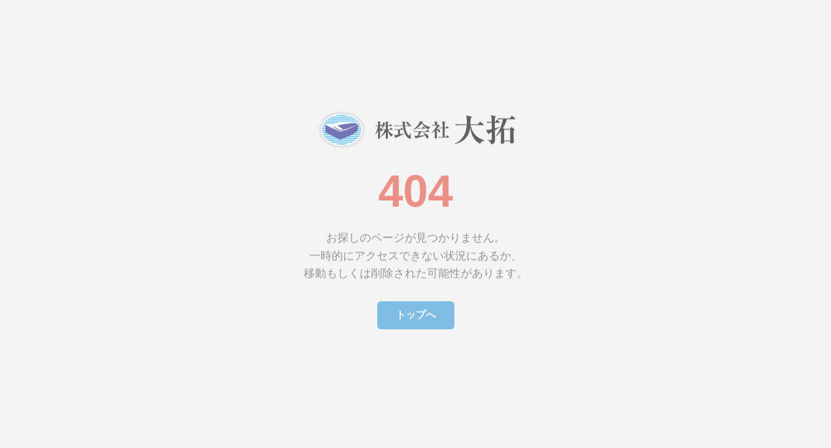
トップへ (416, 312)
